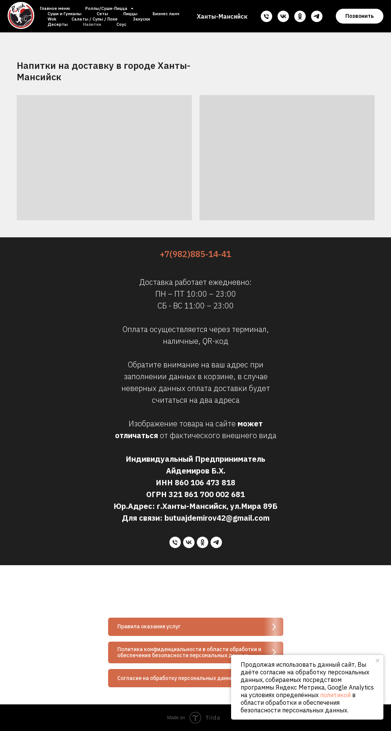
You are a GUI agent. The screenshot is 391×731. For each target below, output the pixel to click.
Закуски (141, 19)
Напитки (92, 24)
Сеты (102, 13)
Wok (52, 19)
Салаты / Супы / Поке (95, 19)
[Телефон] (266, 16)
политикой (335, 695)
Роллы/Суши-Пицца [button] (107, 8)
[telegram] (316, 16)
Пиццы (130, 13)
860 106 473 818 (205, 482)
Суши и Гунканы (64, 13)
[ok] (300, 16)
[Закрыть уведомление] (377, 660)
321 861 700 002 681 (207, 494)
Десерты (58, 24)
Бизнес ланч (166, 13)
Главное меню (55, 8)
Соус (121, 24)
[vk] (283, 16)
